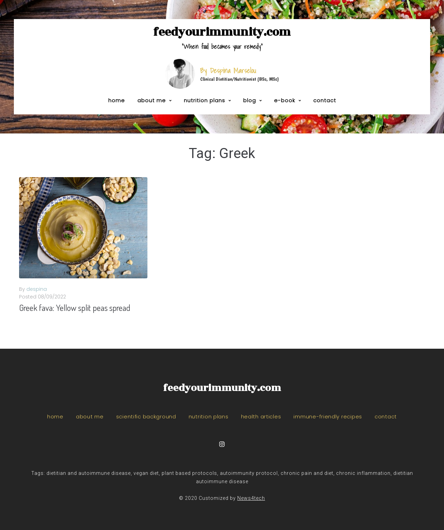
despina (36, 289)
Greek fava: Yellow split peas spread (74, 307)
